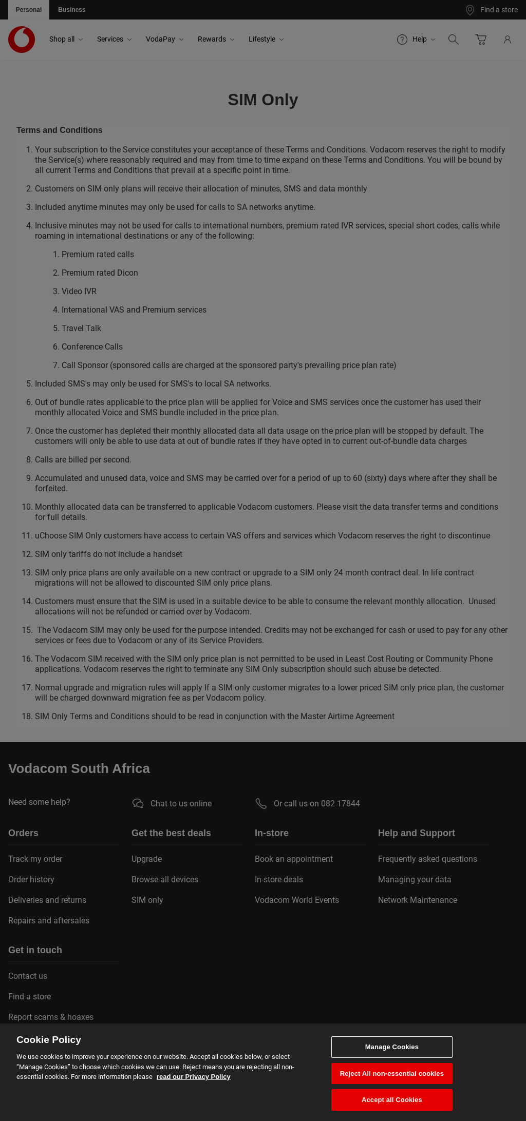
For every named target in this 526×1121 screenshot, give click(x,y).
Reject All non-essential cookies (392, 1073)
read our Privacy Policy (194, 1076)
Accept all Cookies (392, 1100)
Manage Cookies (392, 1047)
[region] (263, 1072)
